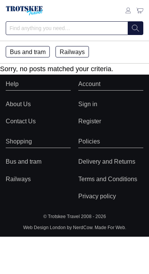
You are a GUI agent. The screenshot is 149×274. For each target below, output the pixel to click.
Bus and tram (28, 51)
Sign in (87, 103)
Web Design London (44, 227)
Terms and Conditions (107, 178)
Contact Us (21, 121)
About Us (18, 103)
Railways (72, 51)
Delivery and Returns (106, 161)
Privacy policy (97, 196)
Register (89, 121)
